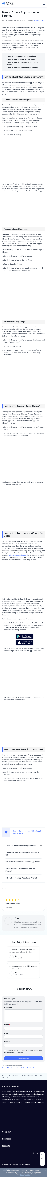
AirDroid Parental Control (18, 555)
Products (23, 1146)
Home (4, 1075)
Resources (23, 1139)
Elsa (16, 918)
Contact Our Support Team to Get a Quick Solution (20, 1068)
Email (7, 1033)
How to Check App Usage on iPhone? (22, 56)
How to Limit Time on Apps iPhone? (21, 59)
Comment (9, 1008)
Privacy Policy (25, 1175)
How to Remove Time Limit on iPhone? (22, 68)
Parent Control (39, 20)
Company (23, 1132)
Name (7, 1025)
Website (7, 1042)
